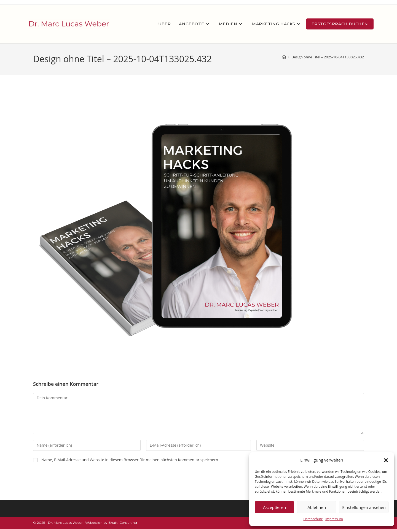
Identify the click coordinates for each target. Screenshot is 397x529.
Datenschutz (313, 519)
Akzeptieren (274, 507)
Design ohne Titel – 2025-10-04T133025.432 (327, 57)
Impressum (334, 519)
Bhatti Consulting (122, 522)
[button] (386, 460)
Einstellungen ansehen (364, 507)
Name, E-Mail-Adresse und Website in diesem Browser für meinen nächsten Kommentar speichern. (130, 459)
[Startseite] (284, 57)
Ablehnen (316, 507)
